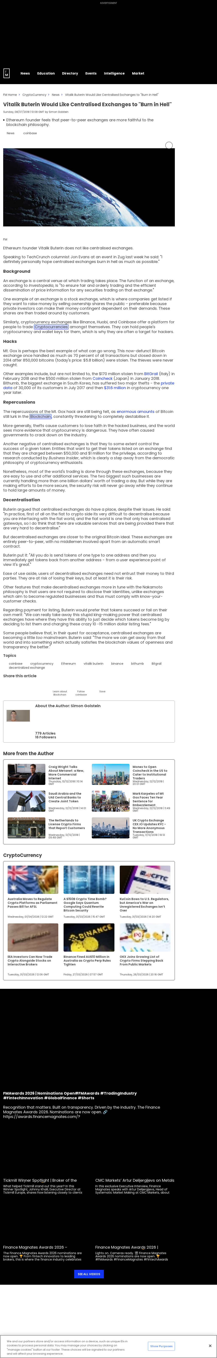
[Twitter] (7, 686)
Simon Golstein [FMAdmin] (58, 112)
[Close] (210, 1345)
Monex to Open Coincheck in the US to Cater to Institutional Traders (150, 772)
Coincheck (103, 378)
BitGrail (151, 373)
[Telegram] (38, 686)
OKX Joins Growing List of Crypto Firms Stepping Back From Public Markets (141, 961)
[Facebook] (49, 686)
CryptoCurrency (34, 95)
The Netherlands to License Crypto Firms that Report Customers (67, 824)
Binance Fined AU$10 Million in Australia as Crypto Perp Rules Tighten (87, 961)
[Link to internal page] (18, 715)
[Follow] (81, 689)
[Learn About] (60, 689)
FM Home (10, 95)
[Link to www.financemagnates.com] (26, 774)
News (56, 95)
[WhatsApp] (70, 686)
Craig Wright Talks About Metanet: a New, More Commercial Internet (66, 772)
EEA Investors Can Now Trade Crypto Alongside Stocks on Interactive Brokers (30, 961)
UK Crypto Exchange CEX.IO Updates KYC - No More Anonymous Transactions (149, 826)
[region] (108, 1346)
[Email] (28, 686)
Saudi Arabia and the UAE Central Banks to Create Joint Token (65, 797)
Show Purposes (161, 1346)
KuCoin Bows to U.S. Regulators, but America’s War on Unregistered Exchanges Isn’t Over (144, 905)
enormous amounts (135, 411)
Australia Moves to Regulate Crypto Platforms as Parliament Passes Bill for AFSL (32, 903)
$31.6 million (115, 387)
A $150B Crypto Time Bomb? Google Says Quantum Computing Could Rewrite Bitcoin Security (85, 905)
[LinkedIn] (17, 686)
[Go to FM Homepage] (6, 73)
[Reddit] (91, 686)
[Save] (102, 687)
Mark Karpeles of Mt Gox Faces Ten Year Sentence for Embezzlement (148, 799)
